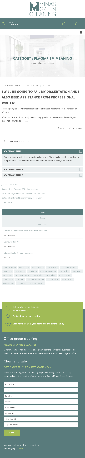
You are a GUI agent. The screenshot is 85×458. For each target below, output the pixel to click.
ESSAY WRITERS (20, 271)
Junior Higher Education (23, 275)
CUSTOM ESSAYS (52, 267)
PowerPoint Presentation (35, 279)
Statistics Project (67, 279)
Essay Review (7, 271)
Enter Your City (40, 419)
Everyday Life (32, 271)
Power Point (20, 279)
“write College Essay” (37, 283)
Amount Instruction (9, 267)
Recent (42, 218)
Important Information (48, 271)
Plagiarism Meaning (13, 86)
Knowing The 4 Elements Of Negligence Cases (20, 189)
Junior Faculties (64, 271)
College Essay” (24, 267)
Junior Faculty (76, 271)
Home (33, 63)
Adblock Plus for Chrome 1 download (18, 253)
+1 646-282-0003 (20, 310)
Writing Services (8, 283)
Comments (42, 224)
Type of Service (40, 425)
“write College (21, 283)
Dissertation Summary (68, 267)
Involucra (19, 448)
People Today (8, 279)
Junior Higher (7, 275)
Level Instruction (64, 275)
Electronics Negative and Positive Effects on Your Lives (23, 193)
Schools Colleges (53, 279)
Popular (43, 212)
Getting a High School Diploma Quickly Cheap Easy (22, 198)
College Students (38, 267)
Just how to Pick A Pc (10, 184)
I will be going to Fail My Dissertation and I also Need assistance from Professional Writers (40, 97)
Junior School (38, 275)
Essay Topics (7, 202)
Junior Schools (51, 275)
